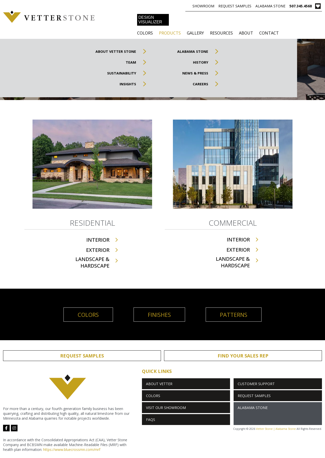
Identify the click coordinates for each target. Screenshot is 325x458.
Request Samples (234, 6)
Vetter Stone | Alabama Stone (276, 429)
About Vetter (159, 383)
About (246, 33)
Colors (145, 33)
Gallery (195, 33)
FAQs (150, 419)
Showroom (203, 6)
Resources (221, 33)
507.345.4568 (300, 6)
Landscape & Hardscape (92, 262)
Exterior (97, 250)
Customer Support (256, 383)
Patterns (233, 314)
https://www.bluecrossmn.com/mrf (71, 449)
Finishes (159, 314)
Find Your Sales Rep (243, 356)
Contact (269, 33)
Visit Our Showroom (166, 407)
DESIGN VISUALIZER (150, 19)
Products (170, 33)
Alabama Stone (270, 6)
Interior (97, 239)
